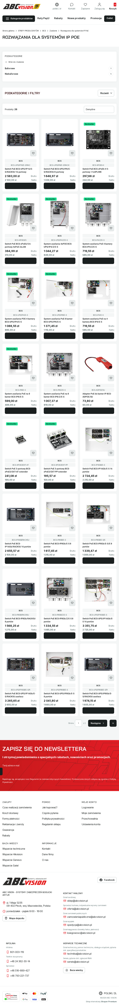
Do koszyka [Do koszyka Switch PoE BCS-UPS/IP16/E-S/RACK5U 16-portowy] (20, 186)
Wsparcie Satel (10, 865)
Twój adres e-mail (10, 765)
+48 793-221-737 (19, 975)
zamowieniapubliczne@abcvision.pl (86, 916)
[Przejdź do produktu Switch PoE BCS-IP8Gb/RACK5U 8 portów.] (20, 589)
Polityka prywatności (53, 818)
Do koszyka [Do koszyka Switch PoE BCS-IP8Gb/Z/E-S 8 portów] (59, 635)
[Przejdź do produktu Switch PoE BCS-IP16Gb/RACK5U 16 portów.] (20, 514)
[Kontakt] (71, 6)
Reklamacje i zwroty (13, 824)
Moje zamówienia (91, 813)
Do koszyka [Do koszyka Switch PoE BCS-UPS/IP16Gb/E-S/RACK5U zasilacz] (20, 710)
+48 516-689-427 (20, 970)
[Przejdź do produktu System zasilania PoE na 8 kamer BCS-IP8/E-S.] (20, 364)
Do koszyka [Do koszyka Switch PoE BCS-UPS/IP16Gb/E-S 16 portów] (98, 635)
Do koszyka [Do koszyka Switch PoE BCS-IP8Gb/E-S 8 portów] (59, 560)
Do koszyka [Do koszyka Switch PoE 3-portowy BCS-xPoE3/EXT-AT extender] (20, 485)
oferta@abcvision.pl (78, 908)
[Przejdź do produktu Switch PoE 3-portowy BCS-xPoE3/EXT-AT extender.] (20, 439)
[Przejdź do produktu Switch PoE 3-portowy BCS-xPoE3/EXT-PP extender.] (59, 439)
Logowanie (88, 807)
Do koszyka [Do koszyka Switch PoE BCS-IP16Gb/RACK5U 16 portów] (20, 560)
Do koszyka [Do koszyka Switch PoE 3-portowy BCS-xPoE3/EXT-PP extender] (59, 485)
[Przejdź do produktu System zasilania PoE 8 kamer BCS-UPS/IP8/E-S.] (59, 289)
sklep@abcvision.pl (77, 900)
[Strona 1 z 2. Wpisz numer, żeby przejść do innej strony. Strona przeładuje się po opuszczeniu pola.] (78, 723)
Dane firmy (48, 854)
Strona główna (8, 31)
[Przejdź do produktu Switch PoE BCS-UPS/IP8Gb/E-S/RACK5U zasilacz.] (98, 664)
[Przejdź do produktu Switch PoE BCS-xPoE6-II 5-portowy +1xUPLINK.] (98, 139)
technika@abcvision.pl (79, 953)
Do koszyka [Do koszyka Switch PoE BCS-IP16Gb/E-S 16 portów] (98, 485)
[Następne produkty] (97, 723)
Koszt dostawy (10, 813)
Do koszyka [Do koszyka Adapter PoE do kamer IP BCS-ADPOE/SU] (98, 411)
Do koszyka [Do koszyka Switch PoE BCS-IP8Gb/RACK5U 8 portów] (20, 635)
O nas (45, 859)
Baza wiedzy (74, 970)
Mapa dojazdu (14, 918)
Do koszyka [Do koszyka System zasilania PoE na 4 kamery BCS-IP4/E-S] (98, 336)
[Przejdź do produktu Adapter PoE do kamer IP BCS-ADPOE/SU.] (98, 364)
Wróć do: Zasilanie (14, 62)
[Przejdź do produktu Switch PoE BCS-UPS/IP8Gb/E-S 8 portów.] (59, 664)
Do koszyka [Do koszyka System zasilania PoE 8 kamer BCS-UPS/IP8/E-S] (59, 336)
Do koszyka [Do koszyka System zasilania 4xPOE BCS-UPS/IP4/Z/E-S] (59, 261)
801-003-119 (17, 952)
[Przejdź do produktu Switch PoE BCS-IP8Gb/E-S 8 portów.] (59, 514)
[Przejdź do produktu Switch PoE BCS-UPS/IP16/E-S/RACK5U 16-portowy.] (20, 139)
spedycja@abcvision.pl (79, 924)
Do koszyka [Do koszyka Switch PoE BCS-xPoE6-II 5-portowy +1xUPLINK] (98, 186)
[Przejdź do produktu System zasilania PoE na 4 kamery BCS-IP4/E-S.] (98, 289)
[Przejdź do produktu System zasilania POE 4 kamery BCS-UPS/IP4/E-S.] (20, 289)
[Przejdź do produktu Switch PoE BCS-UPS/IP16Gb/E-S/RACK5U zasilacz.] (20, 664)
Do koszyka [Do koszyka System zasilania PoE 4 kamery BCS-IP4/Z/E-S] (98, 261)
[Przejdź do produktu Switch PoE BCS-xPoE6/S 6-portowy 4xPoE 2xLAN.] (20, 214)
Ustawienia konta (91, 824)
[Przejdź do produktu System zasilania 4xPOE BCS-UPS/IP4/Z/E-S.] (59, 214)
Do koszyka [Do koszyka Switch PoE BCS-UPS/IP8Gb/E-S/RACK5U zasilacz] (98, 710)
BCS (44, 31)
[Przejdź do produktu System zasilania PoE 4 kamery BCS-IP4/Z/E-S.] (98, 214)
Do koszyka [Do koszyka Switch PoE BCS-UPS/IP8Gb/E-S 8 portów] (59, 710)
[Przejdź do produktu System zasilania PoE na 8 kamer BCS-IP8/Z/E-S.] (59, 364)
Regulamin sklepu (51, 824)
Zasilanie (53, 31)
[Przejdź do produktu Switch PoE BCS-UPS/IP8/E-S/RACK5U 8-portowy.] (59, 139)
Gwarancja (8, 829)
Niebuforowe (59, 74)
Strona (71, 723)
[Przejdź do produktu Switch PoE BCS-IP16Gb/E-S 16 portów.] (98, 439)
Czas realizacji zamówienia (17, 807)
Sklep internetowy (101, 1001)
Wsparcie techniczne (13, 848)
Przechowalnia (90, 818)
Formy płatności (10, 818)
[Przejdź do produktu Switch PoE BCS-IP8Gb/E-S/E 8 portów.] (98, 514)
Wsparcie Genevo (12, 859)
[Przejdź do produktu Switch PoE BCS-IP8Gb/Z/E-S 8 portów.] (59, 589)
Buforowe (59, 68)
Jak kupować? (49, 807)
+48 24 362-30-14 (20, 961)
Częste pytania (50, 813)
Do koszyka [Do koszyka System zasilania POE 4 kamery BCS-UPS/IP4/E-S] (20, 336)
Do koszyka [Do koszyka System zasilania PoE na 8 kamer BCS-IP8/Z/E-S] (59, 411)
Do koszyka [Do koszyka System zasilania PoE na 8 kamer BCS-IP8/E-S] (20, 411)
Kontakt (46, 848)
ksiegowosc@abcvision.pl (81, 932)
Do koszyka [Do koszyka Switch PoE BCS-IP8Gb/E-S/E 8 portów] (98, 560)
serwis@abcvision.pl (78, 961)
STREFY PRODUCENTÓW (28, 31)
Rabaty (6, 835)
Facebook (107, 880)
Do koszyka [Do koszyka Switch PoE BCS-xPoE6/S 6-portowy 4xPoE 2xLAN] (20, 261)
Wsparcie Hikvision (12, 854)
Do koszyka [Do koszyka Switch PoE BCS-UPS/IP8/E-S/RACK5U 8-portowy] (59, 186)
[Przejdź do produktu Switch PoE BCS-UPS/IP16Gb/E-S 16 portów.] (98, 589)
